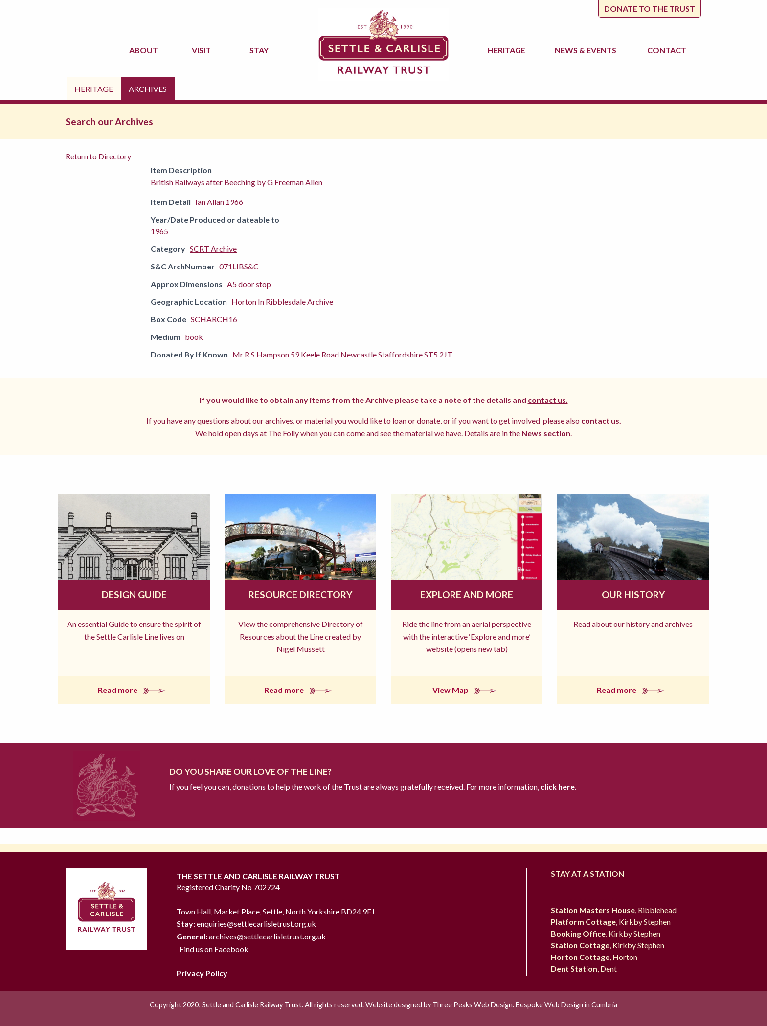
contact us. (548, 399)
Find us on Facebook (214, 949)
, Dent (584, 968)
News (587, 50)
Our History (633, 594)
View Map (466, 689)
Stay (260, 50)
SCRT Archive (213, 248)
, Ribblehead (614, 909)
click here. (558, 786)
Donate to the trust (649, 8)
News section (545, 433)
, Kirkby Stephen (611, 921)
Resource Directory (300, 594)
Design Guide (134, 594)
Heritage (508, 50)
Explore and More (466, 594)
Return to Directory (98, 156)
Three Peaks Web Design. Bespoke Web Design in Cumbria (524, 1005)
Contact (666, 50)
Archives (148, 88)
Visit (203, 50)
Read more (134, 689)
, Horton (594, 956)
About (145, 50)
